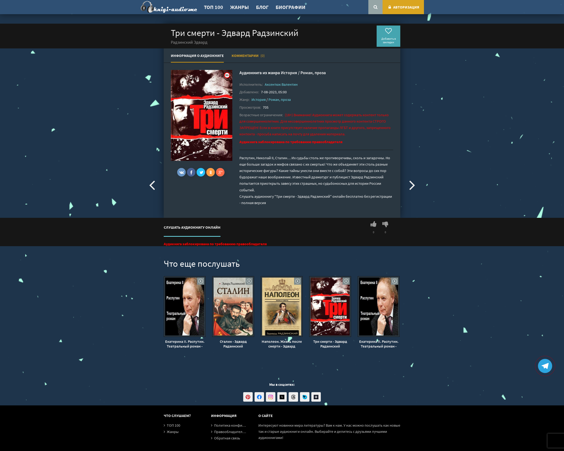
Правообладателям (230, 431)
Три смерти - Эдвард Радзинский (330, 343)
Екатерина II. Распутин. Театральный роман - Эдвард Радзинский (184, 343)
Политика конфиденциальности (241, 425)
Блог (262, 7)
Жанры (239, 7)
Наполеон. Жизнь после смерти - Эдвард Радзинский (282, 343)
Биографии (290, 7)
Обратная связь (227, 438)
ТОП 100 (213, 7)
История (289, 72)
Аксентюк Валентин (281, 84)
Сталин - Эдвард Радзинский (233, 343)
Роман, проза (313, 72)
